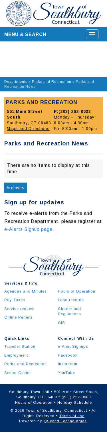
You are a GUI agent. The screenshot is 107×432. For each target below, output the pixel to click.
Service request (19, 309)
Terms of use (71, 416)
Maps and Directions (28, 128)
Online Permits (18, 317)
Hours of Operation (76, 291)
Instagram (67, 364)
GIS (61, 323)
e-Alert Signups (73, 346)
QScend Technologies (65, 421)
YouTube (66, 373)
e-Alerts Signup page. (29, 229)
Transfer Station (19, 346)
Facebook (68, 355)
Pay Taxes (14, 300)
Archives (16, 187)
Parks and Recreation (51, 82)
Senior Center (17, 373)
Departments (15, 82)
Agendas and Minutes (25, 291)
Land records (71, 300)
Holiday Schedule (74, 402)
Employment (16, 355)
